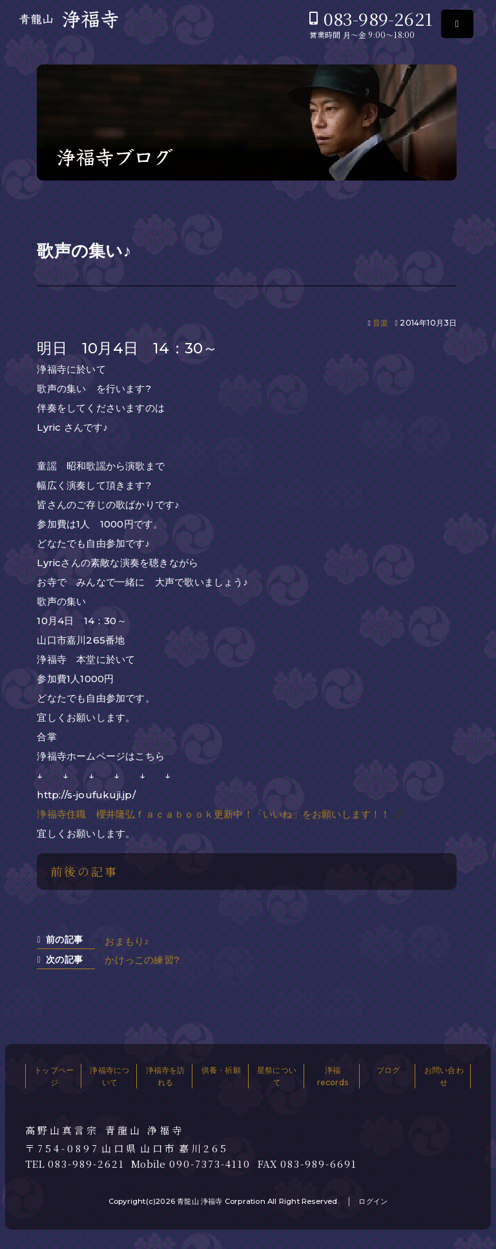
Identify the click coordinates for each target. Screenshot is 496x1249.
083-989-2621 (378, 18)
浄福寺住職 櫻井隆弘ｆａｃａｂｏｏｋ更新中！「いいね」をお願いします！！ (213, 814)
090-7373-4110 (210, 1164)
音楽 (380, 323)
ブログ (388, 1070)
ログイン (373, 1201)
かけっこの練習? (142, 960)
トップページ (54, 1076)
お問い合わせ (444, 1076)
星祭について (276, 1076)
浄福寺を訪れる (165, 1076)
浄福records (332, 1076)
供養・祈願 (221, 1070)
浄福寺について (109, 1076)
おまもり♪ (127, 941)
